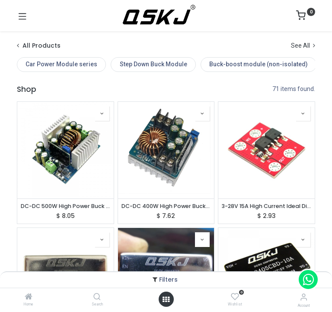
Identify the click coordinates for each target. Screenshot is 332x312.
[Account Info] (304, 297)
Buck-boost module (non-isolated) (258, 64)
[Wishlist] (235, 297)
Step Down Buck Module (153, 64)
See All (303, 45)
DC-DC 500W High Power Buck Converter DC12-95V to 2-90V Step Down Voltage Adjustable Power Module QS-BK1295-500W (65, 206)
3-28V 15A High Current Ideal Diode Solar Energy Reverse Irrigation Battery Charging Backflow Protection (266, 206)
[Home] (28, 297)
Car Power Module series (61, 64)
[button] (102, 113)
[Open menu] (166, 299)
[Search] (97, 297)
